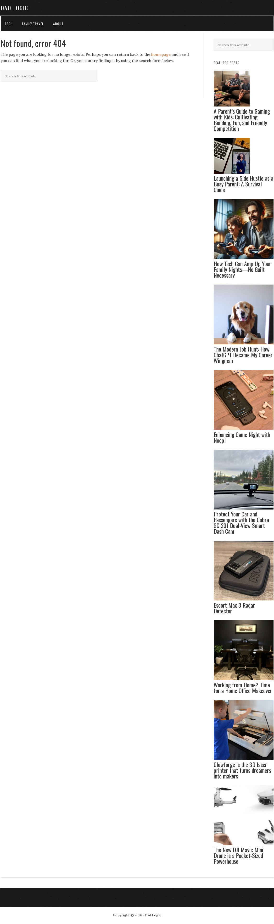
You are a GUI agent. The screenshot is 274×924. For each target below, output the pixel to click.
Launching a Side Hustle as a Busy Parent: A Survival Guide (243, 184)
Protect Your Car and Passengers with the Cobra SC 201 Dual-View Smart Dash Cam (241, 523)
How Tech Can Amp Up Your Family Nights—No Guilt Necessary (242, 269)
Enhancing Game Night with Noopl (242, 437)
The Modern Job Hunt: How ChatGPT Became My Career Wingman (243, 355)
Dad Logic (14, 7)
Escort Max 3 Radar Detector (234, 608)
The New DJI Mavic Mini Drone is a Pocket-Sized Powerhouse (238, 856)
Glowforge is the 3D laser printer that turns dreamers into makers (242, 770)
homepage (161, 54)
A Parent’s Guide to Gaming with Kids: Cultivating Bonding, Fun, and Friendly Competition (242, 120)
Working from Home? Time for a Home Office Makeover (243, 688)
